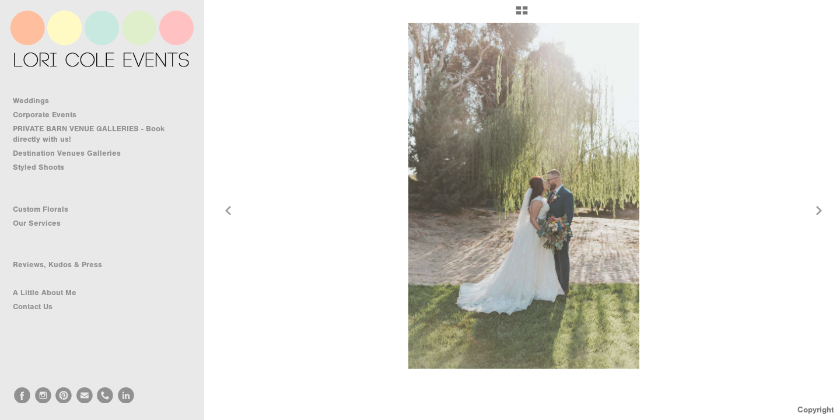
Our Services (42, 223)
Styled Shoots (44, 167)
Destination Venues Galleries (72, 153)
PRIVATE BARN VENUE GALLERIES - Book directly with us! (88, 134)
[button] (522, 14)
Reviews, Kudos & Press (57, 264)
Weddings (36, 101)
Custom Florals (46, 209)
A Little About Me (44, 292)
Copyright (815, 410)
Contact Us (32, 306)
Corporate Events (50, 115)
